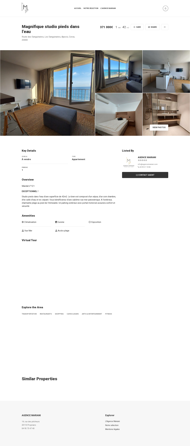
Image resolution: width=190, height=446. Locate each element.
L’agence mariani (108, 8)
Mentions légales (112, 429)
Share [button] (152, 27)
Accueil (77, 8)
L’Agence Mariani (112, 421)
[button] (164, 27)
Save (137, 27)
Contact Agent (145, 175)
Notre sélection (91, 8)
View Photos (159, 127)
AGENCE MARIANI (147, 157)
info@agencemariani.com (148, 164)
